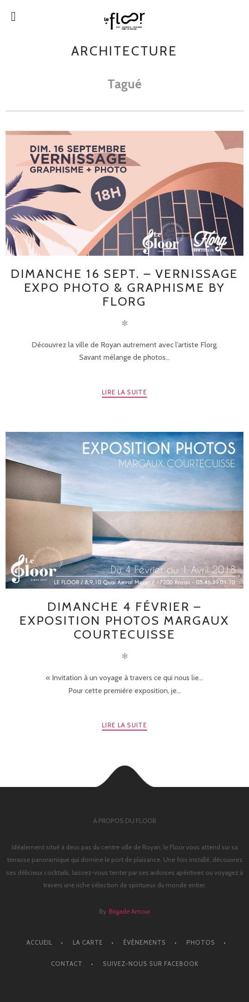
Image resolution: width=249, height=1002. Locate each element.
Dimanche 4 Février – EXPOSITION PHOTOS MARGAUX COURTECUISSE (124, 620)
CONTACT (67, 963)
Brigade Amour (129, 911)
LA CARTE (88, 942)
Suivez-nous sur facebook (150, 963)
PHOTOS (200, 942)
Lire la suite (124, 392)
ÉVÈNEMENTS (144, 942)
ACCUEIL (39, 942)
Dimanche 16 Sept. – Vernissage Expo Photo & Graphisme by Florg (124, 287)
